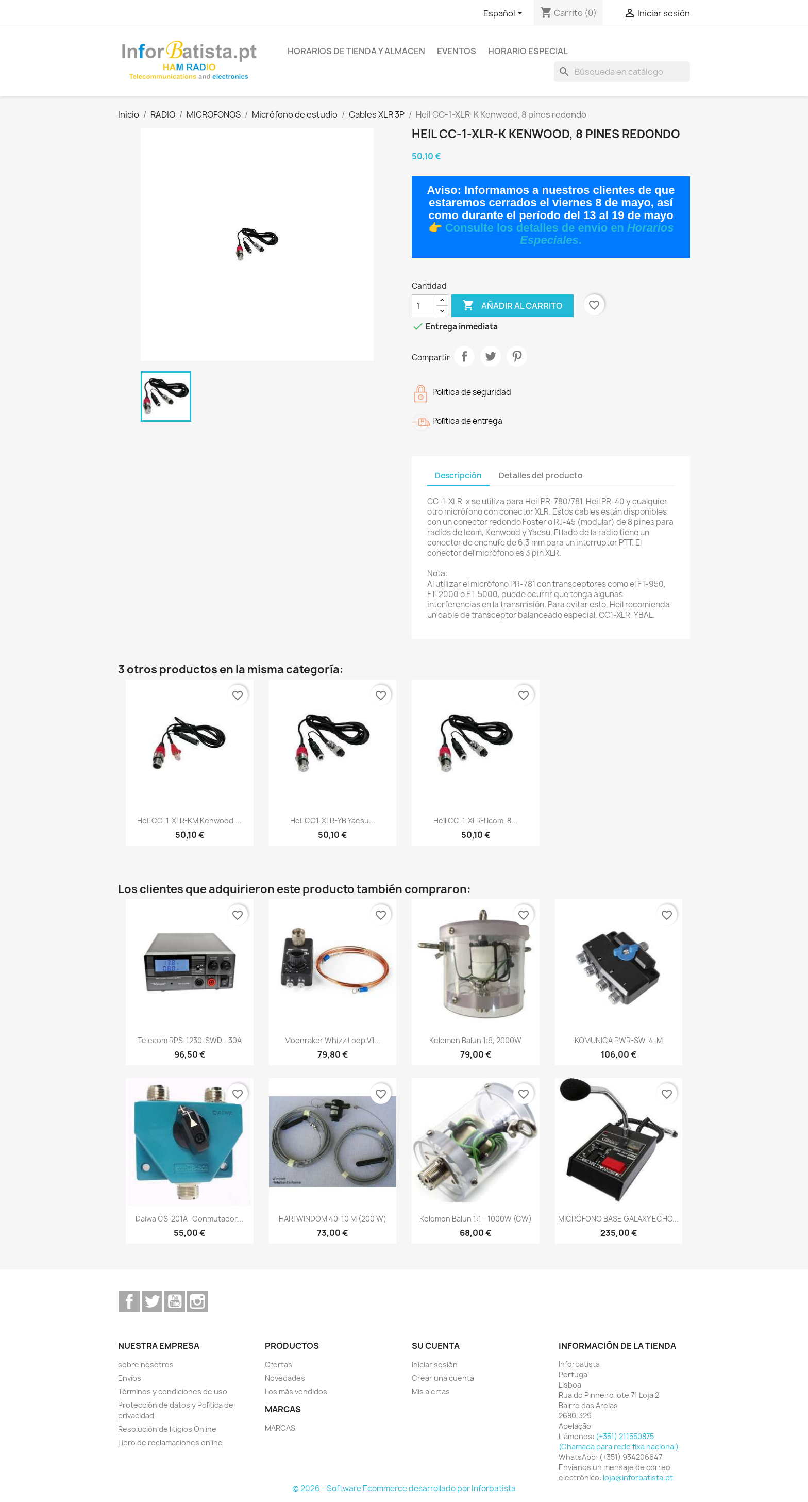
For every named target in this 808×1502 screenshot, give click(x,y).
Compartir (464, 356)
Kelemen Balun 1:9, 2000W (475, 1040)
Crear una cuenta (443, 1378)
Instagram (197, 1301)
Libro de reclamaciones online (170, 1442)
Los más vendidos (296, 1391)
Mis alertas (431, 1391)
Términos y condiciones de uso (172, 1391)
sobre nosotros (146, 1364)
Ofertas (278, 1364)
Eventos (456, 51)
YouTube (174, 1301)
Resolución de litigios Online (167, 1429)
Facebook (129, 1301)
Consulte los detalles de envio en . (559, 233)
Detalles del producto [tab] (541, 475)
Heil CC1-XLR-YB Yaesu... (332, 821)
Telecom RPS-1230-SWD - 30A (190, 1040)
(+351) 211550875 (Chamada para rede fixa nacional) (619, 1441)
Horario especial (528, 51)
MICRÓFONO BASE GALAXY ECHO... (618, 1219)
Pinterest (517, 356)
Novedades (285, 1378)
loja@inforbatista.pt (638, 1477)
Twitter (152, 1301)
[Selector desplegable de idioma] (504, 14)
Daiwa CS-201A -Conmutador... (189, 1219)
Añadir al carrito (512, 305)
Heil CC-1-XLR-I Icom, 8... (475, 821)
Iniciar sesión (435, 1364)
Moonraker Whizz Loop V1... (332, 1040)
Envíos (129, 1378)
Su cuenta (436, 1345)
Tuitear (490, 356)
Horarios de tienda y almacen (356, 51)
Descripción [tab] (458, 475)
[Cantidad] (424, 305)
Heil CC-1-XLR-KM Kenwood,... (189, 821)
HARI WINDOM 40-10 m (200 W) (332, 1219)
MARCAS (280, 1428)
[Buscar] (622, 71)
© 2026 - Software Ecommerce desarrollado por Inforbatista (404, 1488)
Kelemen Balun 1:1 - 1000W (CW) (475, 1219)
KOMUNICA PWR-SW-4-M (619, 1040)
